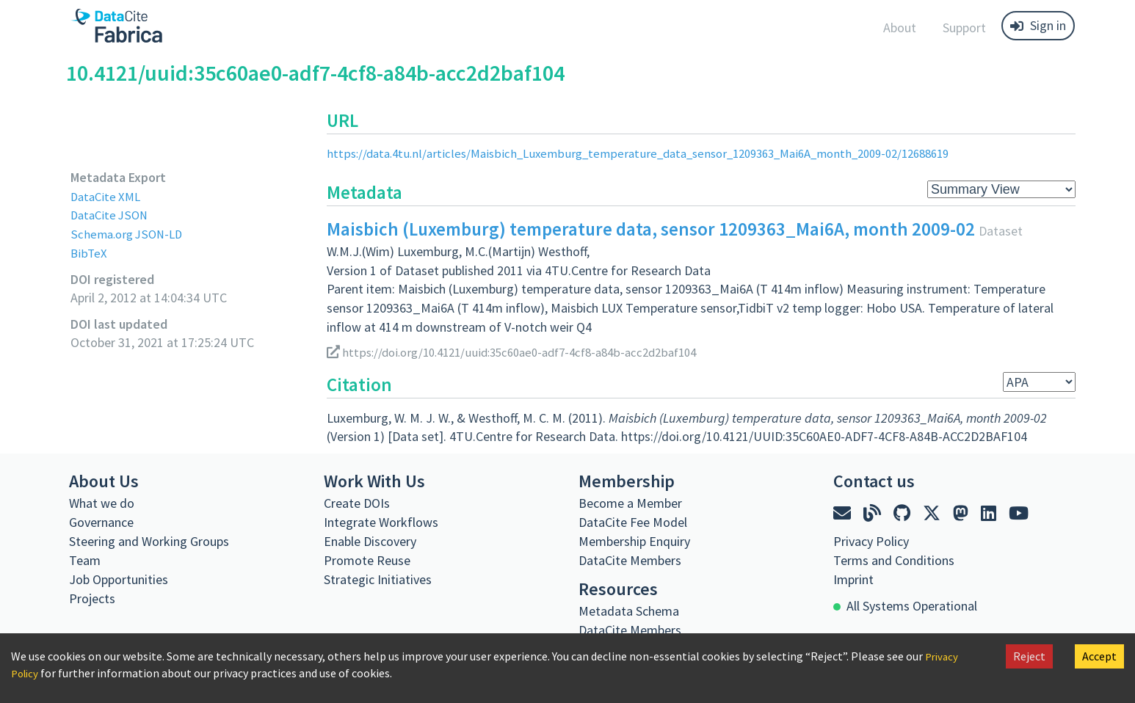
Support (964, 27)
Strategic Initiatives (378, 579)
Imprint (853, 579)
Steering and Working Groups (149, 541)
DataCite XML (107, 196)
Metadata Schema (629, 610)
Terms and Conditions (893, 560)
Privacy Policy (871, 541)
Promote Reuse (367, 560)
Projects (92, 598)
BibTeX (89, 252)
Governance (101, 522)
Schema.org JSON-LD (129, 233)
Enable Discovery (370, 541)
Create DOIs (357, 503)
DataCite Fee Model (633, 522)
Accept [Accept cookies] (1099, 656)
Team (85, 560)
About (899, 27)
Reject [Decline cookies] (1029, 656)
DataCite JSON (111, 214)
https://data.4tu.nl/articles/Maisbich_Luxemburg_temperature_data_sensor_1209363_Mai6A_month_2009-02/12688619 (663, 153)
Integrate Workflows (381, 522)
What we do (101, 503)
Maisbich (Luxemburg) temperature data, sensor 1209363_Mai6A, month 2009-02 (651, 229)
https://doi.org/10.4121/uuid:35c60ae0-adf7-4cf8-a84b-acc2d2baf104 (526, 351)
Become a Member (630, 503)
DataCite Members (630, 560)
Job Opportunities (118, 579)
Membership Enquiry (634, 541)
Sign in (1038, 25)
